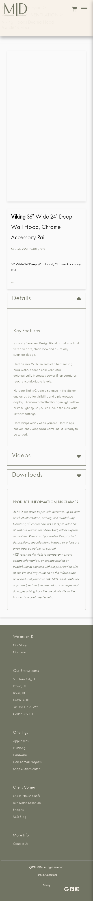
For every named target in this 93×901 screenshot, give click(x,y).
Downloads (46, 475)
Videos (46, 456)
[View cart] (74, 8)
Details (46, 299)
